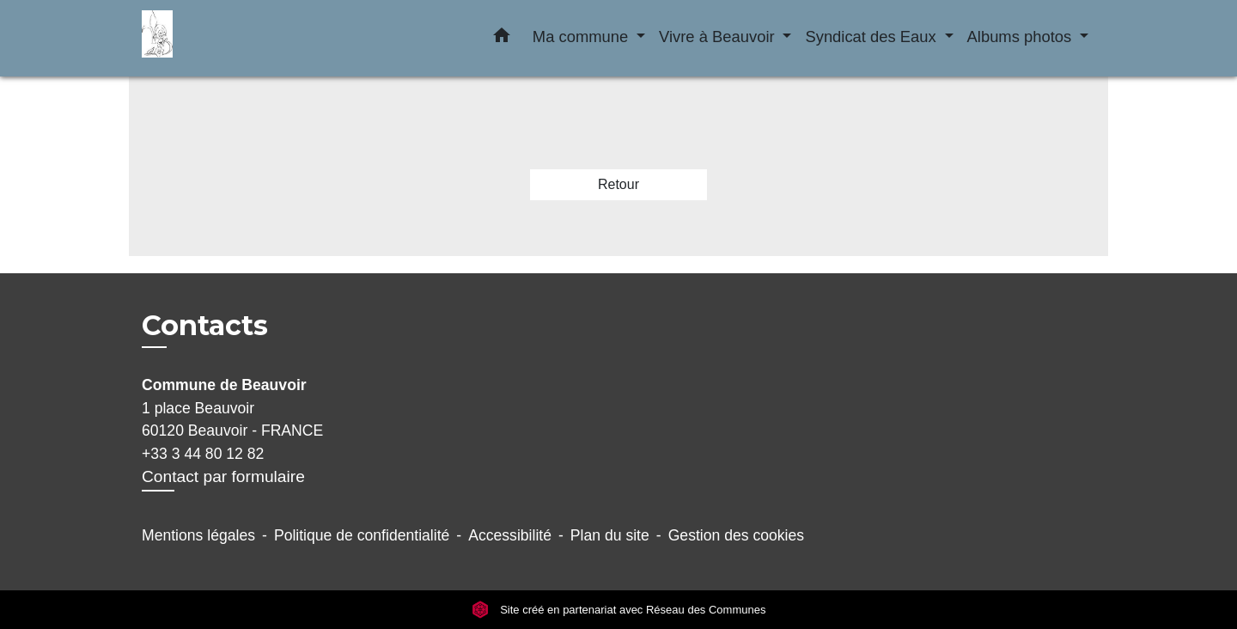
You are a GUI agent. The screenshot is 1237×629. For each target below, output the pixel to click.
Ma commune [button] (583, 36)
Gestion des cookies (736, 535)
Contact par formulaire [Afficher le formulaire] (223, 476)
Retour (618, 184)
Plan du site (609, 535)
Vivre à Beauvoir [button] (719, 36)
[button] (502, 38)
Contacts (205, 325)
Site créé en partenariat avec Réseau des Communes (619, 609)
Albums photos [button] (1021, 36)
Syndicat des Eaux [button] (872, 36)
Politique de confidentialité (361, 535)
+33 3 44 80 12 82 (203, 453)
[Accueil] (249, 38)
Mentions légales (198, 535)
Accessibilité (509, 535)
